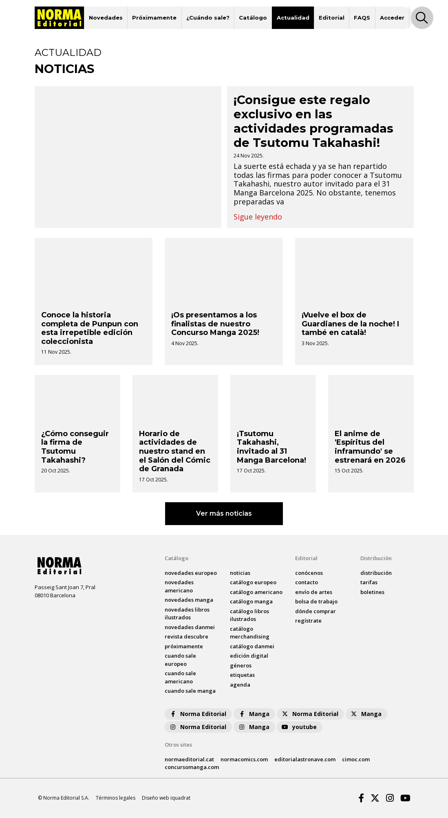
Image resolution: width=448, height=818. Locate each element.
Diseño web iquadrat (166, 797)
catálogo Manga (251, 601)
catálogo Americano (256, 592)
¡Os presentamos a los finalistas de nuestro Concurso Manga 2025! (215, 323)
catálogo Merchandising (249, 633)
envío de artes (313, 592)
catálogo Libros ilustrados (249, 615)
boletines (372, 592)
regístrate (308, 620)
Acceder (392, 17)
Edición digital (249, 655)
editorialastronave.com (304, 759)
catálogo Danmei (252, 646)
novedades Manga (189, 599)
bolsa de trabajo (316, 601)
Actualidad (293, 17)
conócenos (309, 572)
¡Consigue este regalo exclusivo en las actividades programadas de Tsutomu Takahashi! (313, 121)
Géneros (241, 665)
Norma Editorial (197, 714)
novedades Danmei (190, 627)
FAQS (362, 17)
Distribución (376, 558)
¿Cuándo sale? (208, 17)
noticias (240, 572)
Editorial (331, 17)
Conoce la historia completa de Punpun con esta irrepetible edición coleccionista (89, 328)
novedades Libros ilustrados (187, 613)
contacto (306, 582)
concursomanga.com (192, 767)
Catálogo (253, 17)
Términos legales (115, 797)
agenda (240, 684)
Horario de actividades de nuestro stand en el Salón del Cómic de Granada (174, 451)
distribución (376, 572)
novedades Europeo (191, 572)
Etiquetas (242, 674)
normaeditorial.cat (189, 759)
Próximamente (154, 17)
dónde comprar (315, 611)
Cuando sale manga (190, 690)
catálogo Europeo (253, 582)
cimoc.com (356, 759)
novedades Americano (179, 586)
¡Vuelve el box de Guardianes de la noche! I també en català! (350, 323)
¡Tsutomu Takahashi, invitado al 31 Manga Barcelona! (271, 447)
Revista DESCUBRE (186, 636)
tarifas (368, 582)
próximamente (184, 646)
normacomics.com (244, 759)
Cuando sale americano (180, 677)
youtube (299, 727)
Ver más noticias (224, 513)
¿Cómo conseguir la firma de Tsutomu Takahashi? (75, 447)
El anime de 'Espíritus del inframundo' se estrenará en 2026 (370, 447)
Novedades (106, 17)
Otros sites (178, 744)
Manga (253, 714)
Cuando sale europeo (180, 659)
